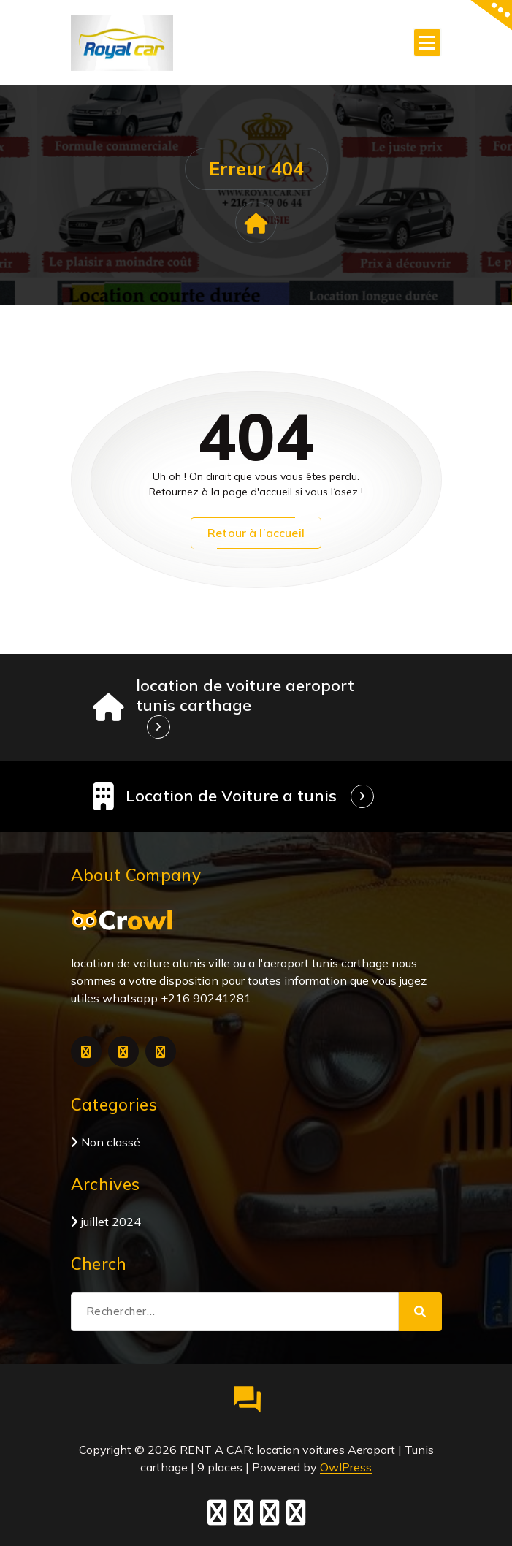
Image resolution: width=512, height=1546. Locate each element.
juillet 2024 (111, 1221)
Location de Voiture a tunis (231, 795)
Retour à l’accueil (256, 532)
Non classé (110, 1142)
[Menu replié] (427, 42)
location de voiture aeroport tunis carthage (245, 695)
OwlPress (346, 1467)
